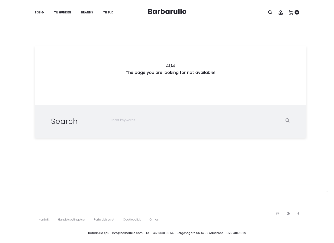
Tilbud (108, 12)
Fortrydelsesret (104, 219)
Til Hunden (62, 12)
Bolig (39, 12)
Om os (154, 219)
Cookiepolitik (132, 219)
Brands (87, 12)
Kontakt (44, 219)
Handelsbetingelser (71, 219)
